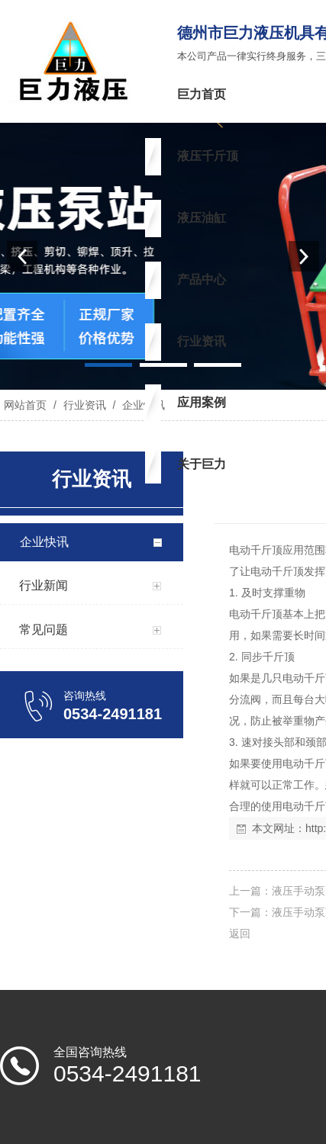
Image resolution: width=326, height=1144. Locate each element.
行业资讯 (84, 405)
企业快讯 (142, 405)
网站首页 (25, 405)
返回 (239, 933)
